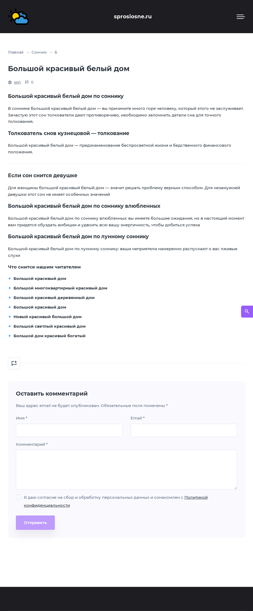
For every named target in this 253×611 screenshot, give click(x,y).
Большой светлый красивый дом (50, 326)
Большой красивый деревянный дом (54, 297)
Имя (21, 418)
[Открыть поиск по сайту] (247, 312)
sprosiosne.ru (133, 16)
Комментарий (32, 444)
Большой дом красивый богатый (50, 335)
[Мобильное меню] (241, 16)
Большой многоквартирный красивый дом (60, 288)
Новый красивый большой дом (48, 316)
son (17, 82)
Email (138, 418)
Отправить (35, 522)
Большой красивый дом (40, 278)
